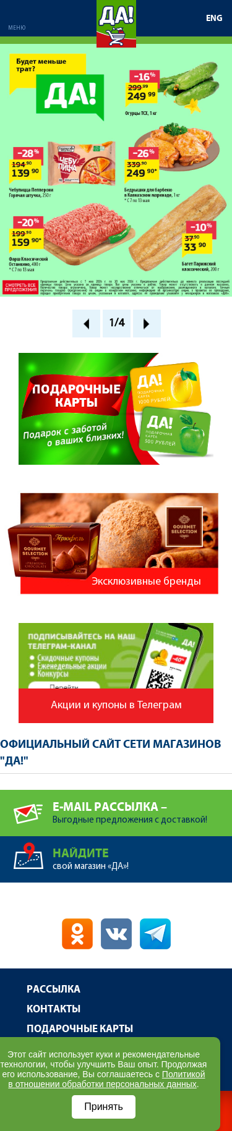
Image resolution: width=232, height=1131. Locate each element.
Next (147, 323)
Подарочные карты (80, 1029)
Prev (86, 323)
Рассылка (53, 990)
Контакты (53, 1009)
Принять (103, 1106)
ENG (214, 18)
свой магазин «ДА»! (142, 853)
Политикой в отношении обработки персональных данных (106, 1079)
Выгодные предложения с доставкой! (142, 807)
